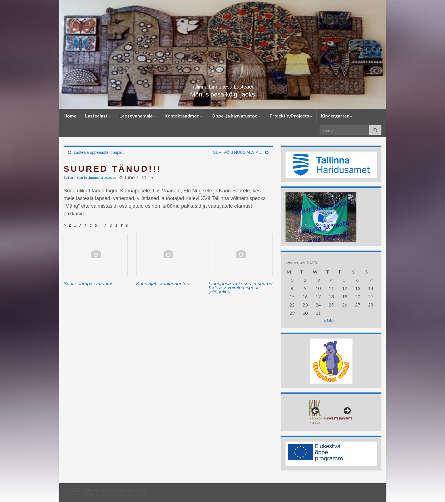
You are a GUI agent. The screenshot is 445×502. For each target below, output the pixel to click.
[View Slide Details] (331, 165)
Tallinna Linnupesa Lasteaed (222, 85)
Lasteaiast (98, 115)
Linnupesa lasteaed (102, 177)
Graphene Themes (124, 495)
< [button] (315, 411)
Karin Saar (75, 177)
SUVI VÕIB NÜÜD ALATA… (238, 152)
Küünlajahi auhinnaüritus (162, 283)
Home (70, 115)
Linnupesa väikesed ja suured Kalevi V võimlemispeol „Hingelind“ (240, 287)
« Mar (329, 320)
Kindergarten (336, 115)
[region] (331, 165)
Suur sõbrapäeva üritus (89, 283)
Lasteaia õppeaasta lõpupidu (99, 152)
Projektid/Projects (291, 115)
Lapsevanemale (137, 115)
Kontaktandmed (184, 115)
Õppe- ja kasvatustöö (236, 115)
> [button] (347, 411)
